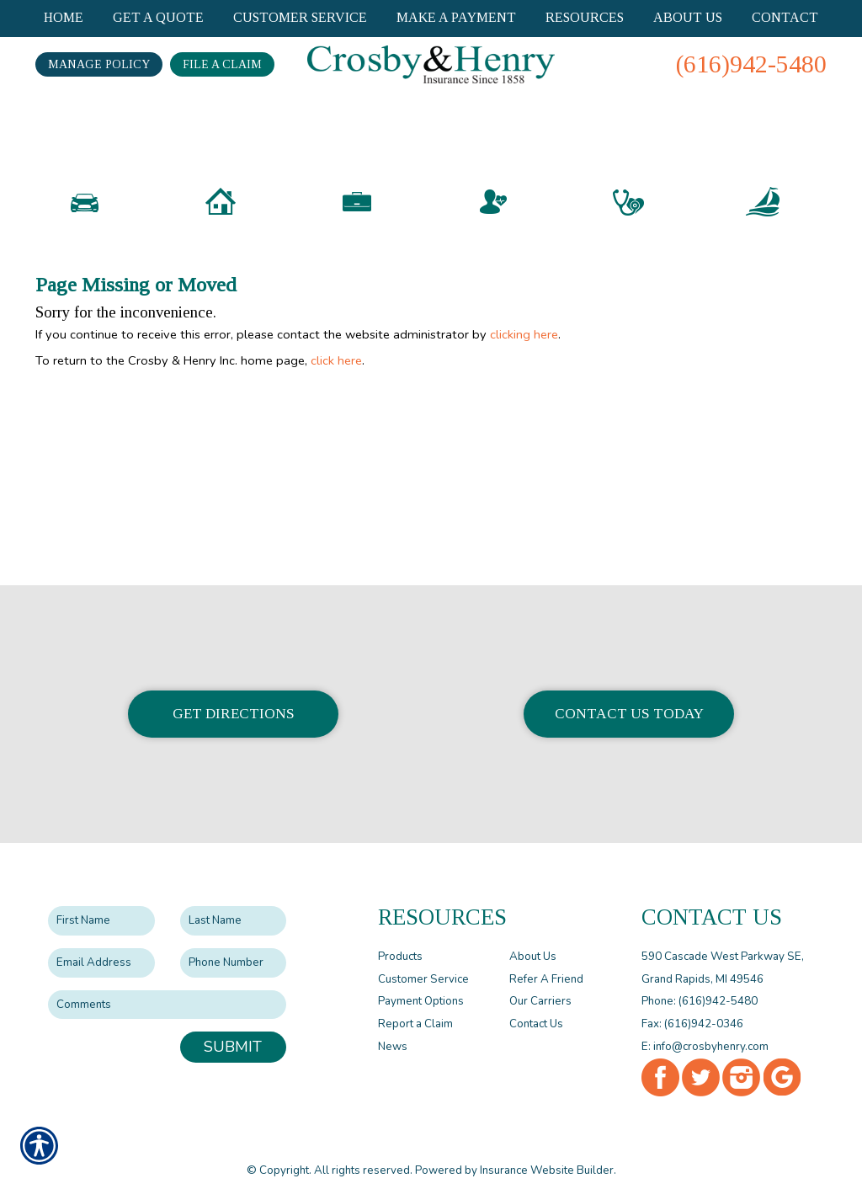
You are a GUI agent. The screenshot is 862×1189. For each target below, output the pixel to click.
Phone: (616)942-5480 (699, 986)
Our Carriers (540, 986)
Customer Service (423, 965)
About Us (532, 942)
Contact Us (536, 1009)
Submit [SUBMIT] (233, 1032)
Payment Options (421, 986)
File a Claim (222, 64)
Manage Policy (99, 64)
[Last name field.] (233, 906)
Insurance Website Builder (547, 1156)
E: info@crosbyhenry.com (705, 1032)
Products (400, 942)
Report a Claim (415, 1009)
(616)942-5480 (751, 63)
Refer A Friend (546, 965)
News (392, 1032)
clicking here (524, 362)
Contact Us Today (629, 699)
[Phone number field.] (233, 948)
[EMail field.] (101, 948)
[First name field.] (101, 906)
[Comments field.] (167, 990)
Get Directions (234, 699)
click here (336, 388)
